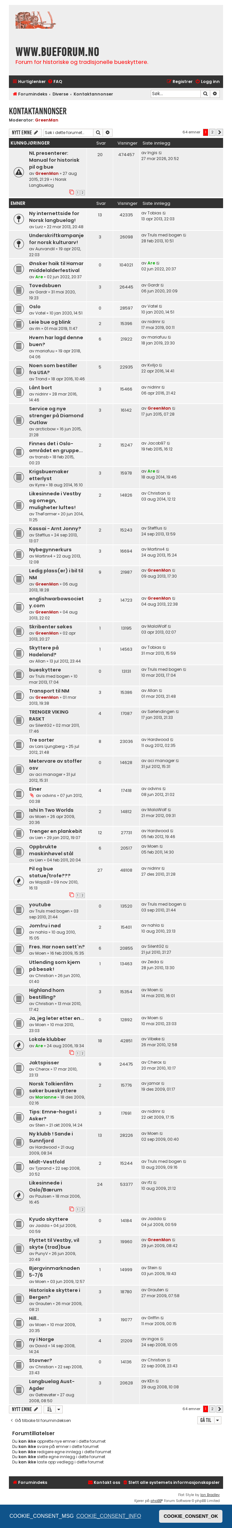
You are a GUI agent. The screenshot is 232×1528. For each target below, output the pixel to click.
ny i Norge (41, 1339)
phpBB (155, 1500)
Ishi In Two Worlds (51, 810)
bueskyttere (45, 670)
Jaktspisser (44, 1062)
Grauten (43, 1303)
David (41, 1346)
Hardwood (158, 739)
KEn (151, 1381)
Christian (157, 493)
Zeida (153, 962)
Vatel (40, 313)
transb (42, 457)
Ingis (152, 152)
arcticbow (45, 429)
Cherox (42, 1069)
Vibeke (154, 1039)
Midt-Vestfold (47, 1162)
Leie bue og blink (50, 322)
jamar (154, 1083)
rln (37, 328)
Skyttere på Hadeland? (44, 651)
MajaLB (42, 882)
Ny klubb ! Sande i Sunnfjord (51, 1137)
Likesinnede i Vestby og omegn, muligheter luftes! (55, 500)
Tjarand (43, 1168)
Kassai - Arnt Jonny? (55, 528)
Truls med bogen (165, 235)
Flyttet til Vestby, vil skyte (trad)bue (54, 1243)
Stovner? (40, 1360)
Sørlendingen (161, 711)
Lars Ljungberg (50, 746)
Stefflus (42, 535)
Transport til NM (49, 691)
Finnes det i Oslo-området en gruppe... (56, 447)
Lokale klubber (47, 1039)
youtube (40, 904)
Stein (40, 1125)
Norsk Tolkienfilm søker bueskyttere (53, 1087)
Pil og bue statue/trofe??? (50, 872)
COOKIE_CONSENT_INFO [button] (108, 1516)
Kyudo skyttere (48, 1219)
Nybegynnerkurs (50, 549)
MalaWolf (157, 626)
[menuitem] (55, 81)
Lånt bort (40, 387)
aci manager (48, 774)
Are (39, 277)
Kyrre (40, 485)
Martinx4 (43, 556)
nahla (41, 932)
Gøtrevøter (45, 1395)
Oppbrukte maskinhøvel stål (51, 850)
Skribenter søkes (50, 626)
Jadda (42, 1225)
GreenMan (46, 120)
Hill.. (34, 1318)
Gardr (41, 292)
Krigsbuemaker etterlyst (49, 475)
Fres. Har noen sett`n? (57, 946)
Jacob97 (157, 443)
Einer (35, 789)
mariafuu (44, 351)
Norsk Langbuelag (47, 182)
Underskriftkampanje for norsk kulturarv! (56, 239)
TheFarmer (46, 514)
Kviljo (153, 365)
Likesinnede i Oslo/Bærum (45, 1186)
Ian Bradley (210, 1494)
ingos (153, 1339)
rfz (150, 1182)
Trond (41, 379)
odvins (49, 795)
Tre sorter (41, 740)
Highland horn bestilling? (46, 993)
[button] (219, 132)
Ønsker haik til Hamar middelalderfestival (56, 267)
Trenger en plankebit (55, 831)
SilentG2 (43, 725)
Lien (39, 837)
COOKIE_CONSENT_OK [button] (191, 1516)
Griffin (153, 1318)
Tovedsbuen (45, 285)
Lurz (39, 227)
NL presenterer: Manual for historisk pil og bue (54, 160)
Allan (40, 661)
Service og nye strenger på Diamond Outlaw (56, 415)
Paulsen (43, 1196)
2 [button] (212, 132)
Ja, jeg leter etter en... (56, 1018)
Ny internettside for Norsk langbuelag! (54, 217)
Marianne (45, 1097)
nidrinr (154, 321)
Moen (40, 816)
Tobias (154, 213)
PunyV (41, 1253)
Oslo (35, 306)
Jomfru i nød (45, 925)
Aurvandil (45, 249)
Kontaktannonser (38, 111)
